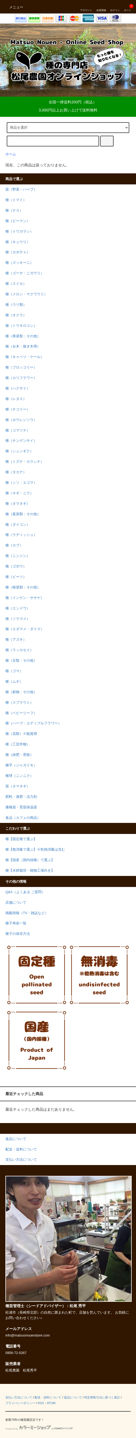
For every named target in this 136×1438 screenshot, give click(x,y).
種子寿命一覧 (15, 923)
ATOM (51, 1403)
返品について (73, 1397)
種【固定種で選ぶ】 (21, 839)
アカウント (86, 7)
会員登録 (101, 7)
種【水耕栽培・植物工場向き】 (30, 870)
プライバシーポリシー (20, 1403)
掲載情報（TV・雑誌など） (26, 913)
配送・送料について (48, 1397)
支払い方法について (18, 1397)
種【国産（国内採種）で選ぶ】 (30, 860)
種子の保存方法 (17, 934)
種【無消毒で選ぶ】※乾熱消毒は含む (35, 849)
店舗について (15, 902)
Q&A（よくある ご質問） (25, 892)
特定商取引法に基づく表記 (102, 1397)
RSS (41, 1403)
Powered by (39, 1429)
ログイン (115, 7)
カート (127, 7)
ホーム (10, 154)
